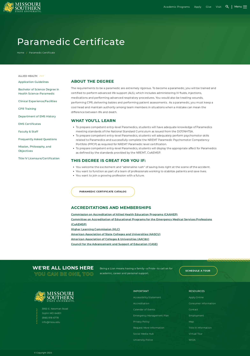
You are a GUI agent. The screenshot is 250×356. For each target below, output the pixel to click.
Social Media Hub (143, 334)
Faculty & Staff (28, 132)
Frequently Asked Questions (37, 139)
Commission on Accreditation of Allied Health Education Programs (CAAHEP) (124, 214)
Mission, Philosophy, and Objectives (34, 149)
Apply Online (196, 297)
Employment (196, 316)
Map (191, 322)
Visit (218, 6)
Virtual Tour (196, 334)
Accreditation (141, 304)
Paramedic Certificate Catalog (103, 191)
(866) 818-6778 (50, 318)
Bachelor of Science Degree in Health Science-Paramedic (38, 91)
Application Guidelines (33, 82)
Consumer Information (202, 304)
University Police (143, 340)
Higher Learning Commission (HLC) (95, 229)
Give (208, 6)
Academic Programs (177, 6)
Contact (193, 310)
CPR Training (27, 109)
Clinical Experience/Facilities (37, 101)
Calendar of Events (144, 310)
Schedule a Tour (198, 270)
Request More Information (148, 328)
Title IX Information (200, 328)
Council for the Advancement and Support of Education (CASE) (114, 244)
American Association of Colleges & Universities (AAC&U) (110, 239)
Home (20, 52)
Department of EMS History (37, 116)
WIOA (192, 340)
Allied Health (27, 76)
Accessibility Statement (147, 297)
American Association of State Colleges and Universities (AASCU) (116, 234)
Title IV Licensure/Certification (39, 158)
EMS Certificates (29, 124)
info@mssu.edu (51, 322)
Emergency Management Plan (151, 316)
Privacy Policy (141, 322)
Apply (197, 6)
